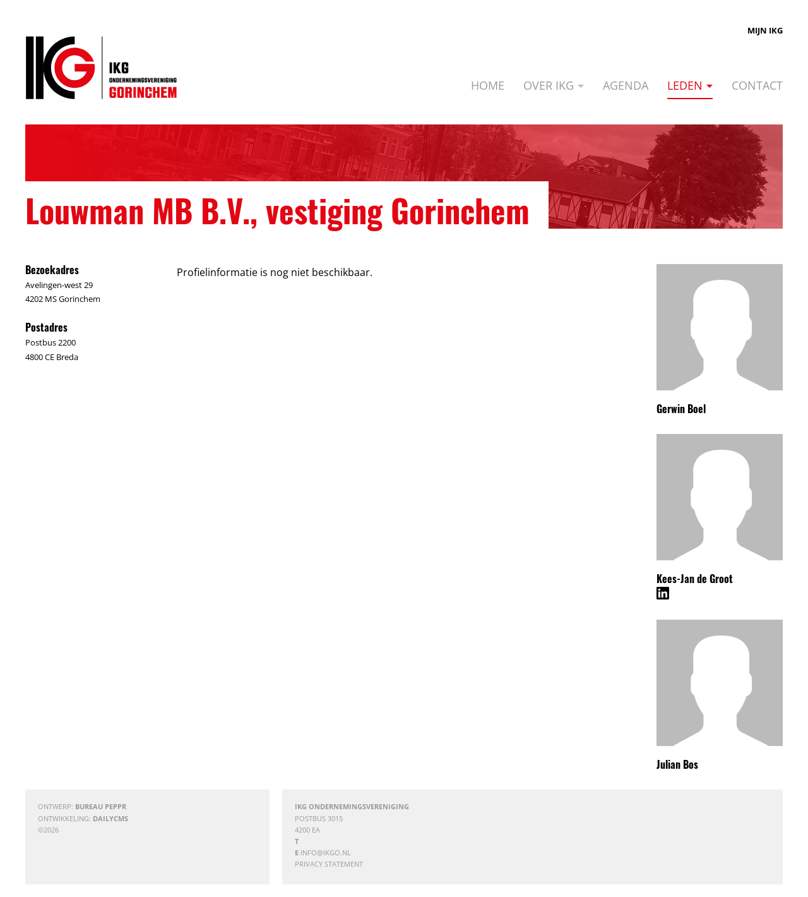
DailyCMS (110, 818)
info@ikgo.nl (325, 852)
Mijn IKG (765, 30)
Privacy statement (329, 864)
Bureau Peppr (100, 806)
